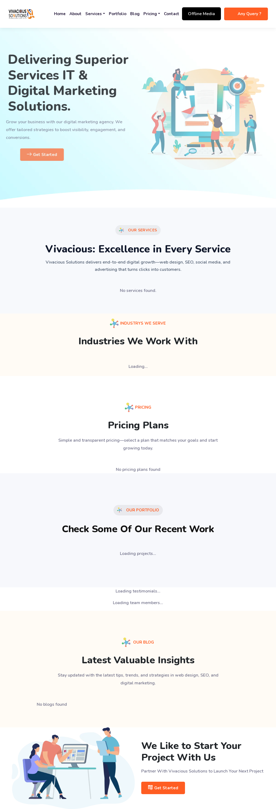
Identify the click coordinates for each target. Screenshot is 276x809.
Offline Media (201, 14)
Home (60, 13)
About (75, 13)
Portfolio (117, 13)
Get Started (56, 154)
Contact (171, 13)
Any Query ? (249, 13)
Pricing (150, 13)
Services (93, 13)
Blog (135, 13)
